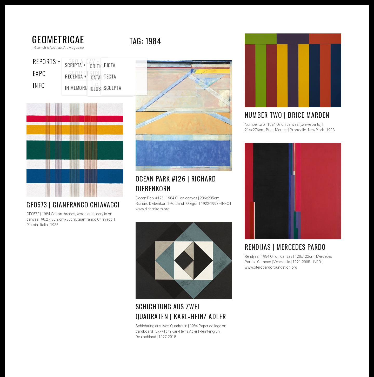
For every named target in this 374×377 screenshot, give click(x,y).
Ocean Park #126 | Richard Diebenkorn (176, 183)
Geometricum (87, 73)
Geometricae (58, 39)
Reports (44, 61)
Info (39, 85)
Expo (39, 73)
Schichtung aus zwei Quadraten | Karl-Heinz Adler (181, 311)
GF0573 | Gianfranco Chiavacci (73, 204)
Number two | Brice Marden (287, 115)
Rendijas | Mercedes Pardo (285, 247)
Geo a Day (82, 61)
